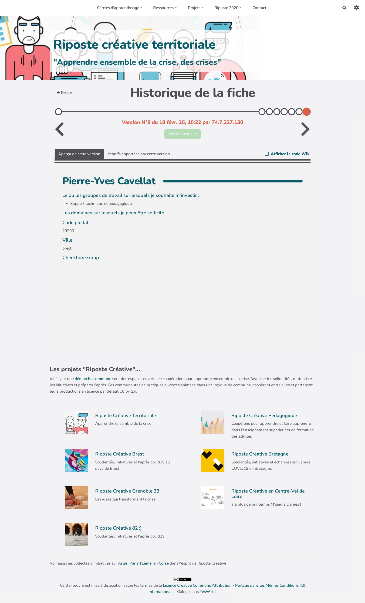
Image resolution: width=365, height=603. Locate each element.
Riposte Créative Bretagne (259, 454)
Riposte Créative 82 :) (118, 528)
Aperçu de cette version (79, 154)
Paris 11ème (140, 563)
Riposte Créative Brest (119, 454)
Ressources (165, 7)
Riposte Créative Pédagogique (264, 415)
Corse (164, 563)
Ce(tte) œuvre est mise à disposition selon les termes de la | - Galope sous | (182, 586)
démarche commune (93, 378)
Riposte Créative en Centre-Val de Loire (268, 493)
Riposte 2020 (227, 7)
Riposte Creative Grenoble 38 (127, 491)
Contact (259, 7)
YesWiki (207, 591)
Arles (123, 563)
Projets (195, 7)
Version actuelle (182, 134)
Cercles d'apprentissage (119, 7)
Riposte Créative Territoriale (125, 415)
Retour (64, 92)
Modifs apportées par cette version (139, 154)
